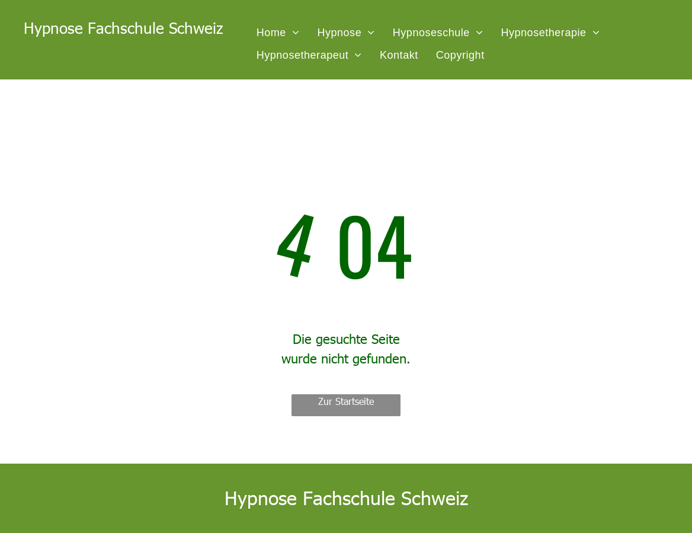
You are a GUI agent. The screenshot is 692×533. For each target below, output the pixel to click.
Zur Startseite (346, 401)
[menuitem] (278, 32)
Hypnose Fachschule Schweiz (123, 27)
